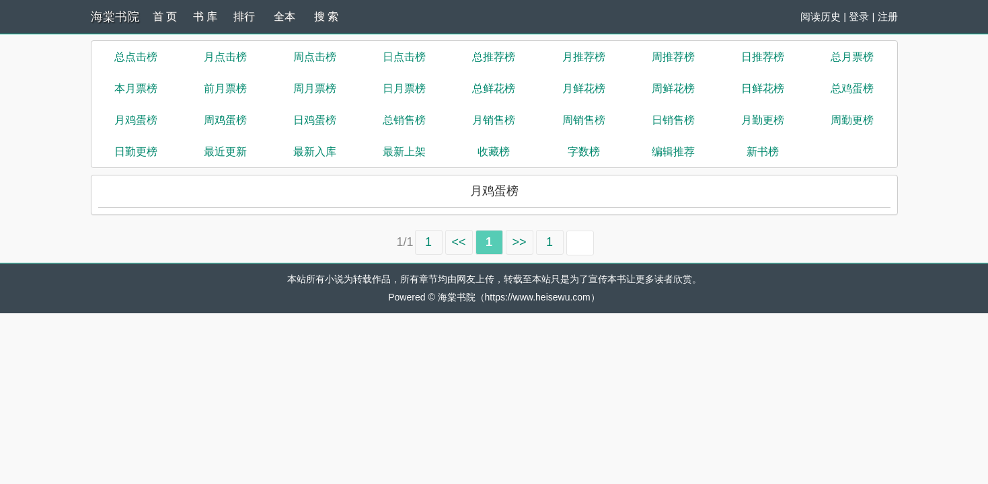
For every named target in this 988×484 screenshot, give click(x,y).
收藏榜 (494, 151)
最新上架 (404, 151)
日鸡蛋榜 (314, 120)
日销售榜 (673, 120)
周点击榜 (314, 57)
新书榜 (763, 151)
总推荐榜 (493, 57)
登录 (859, 16)
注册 (888, 16)
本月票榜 (135, 88)
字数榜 (584, 151)
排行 (244, 16)
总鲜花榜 (493, 88)
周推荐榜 (673, 57)
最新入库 (314, 151)
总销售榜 (404, 120)
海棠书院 (115, 17)
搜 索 (326, 16)
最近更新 (225, 151)
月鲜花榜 (583, 88)
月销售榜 (493, 120)
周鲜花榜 (673, 88)
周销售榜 (583, 120)
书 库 (205, 16)
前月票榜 (225, 88)
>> (519, 242)
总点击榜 (135, 57)
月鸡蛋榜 (135, 120)
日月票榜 (404, 88)
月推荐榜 (583, 57)
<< (459, 242)
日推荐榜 (762, 57)
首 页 (165, 16)
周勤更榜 (852, 120)
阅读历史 (820, 16)
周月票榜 (314, 88)
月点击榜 (225, 57)
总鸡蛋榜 (852, 88)
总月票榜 (852, 57)
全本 (284, 16)
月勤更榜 (762, 120)
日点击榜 (404, 57)
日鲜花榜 (762, 88)
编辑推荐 (673, 151)
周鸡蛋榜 (225, 120)
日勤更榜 (135, 151)
